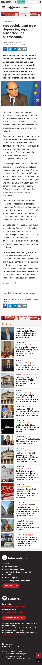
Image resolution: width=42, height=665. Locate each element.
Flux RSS (7, 575)
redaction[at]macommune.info (13, 606)
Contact (7, 563)
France (18, 361)
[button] (37, 2)
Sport (27, 487)
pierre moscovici (30, 293)
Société (35, 374)
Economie (19, 345)
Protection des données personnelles (18, 572)
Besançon (19, 329)
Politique (7, 22)
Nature (18, 423)
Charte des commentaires (14, 569)
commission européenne (12, 293)
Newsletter (11, 586)
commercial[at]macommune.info (14, 612)
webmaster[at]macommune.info (14, 635)
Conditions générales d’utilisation (17, 581)
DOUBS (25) (19, 448)
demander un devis (14, 618)
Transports (30, 505)
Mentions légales (10, 578)
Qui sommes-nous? (11, 566)
